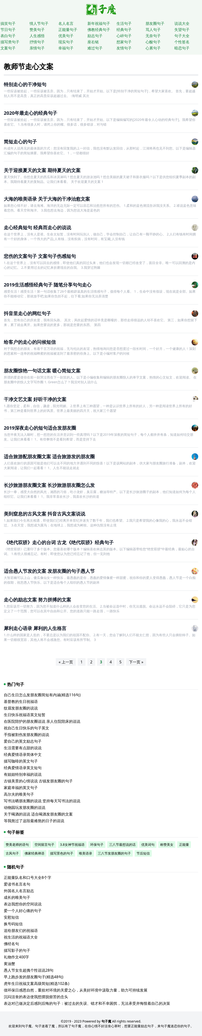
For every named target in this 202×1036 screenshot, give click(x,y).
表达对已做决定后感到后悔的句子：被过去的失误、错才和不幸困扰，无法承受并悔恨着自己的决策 (87, 1003)
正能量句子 (67, 29)
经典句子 (124, 29)
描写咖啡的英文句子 (21, 761)
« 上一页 (66, 662)
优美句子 (65, 35)
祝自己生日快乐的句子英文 (26, 728)
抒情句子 (37, 41)
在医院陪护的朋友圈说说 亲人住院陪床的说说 (42, 721)
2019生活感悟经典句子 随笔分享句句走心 (47, 285)
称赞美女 (166, 844)
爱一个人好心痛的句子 (23, 910)
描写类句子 (9, 41)
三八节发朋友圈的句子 (114, 853)
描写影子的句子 (17, 950)
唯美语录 (85, 853)
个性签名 (181, 41)
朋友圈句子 (155, 23)
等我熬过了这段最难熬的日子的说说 (34, 820)
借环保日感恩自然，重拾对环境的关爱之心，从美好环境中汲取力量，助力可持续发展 (75, 990)
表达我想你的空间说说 (23, 904)
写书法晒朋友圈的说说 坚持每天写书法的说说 (42, 800)
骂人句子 (153, 29)
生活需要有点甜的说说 (23, 747)
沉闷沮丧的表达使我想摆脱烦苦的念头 (36, 996)
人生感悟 (37, 35)
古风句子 (12, 853)
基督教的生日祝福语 (21, 701)
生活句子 (124, 23)
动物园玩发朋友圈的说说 (24, 807)
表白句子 (8, 35)
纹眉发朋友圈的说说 (21, 708)
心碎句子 (124, 35)
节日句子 (8, 29)
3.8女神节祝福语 (72, 844)
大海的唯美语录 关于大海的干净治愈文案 (47, 199)
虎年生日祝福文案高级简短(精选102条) (36, 983)
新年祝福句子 (98, 23)
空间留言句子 (44, 844)
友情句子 (124, 48)
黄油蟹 (9, 963)
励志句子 (95, 35)
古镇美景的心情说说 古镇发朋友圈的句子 (38, 781)
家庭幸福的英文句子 (21, 787)
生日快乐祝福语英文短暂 (24, 714)
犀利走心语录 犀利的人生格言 (35, 628)
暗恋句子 (181, 48)
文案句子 (8, 48)
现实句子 (65, 41)
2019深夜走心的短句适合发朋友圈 (40, 428)
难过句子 (95, 48)
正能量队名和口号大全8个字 (27, 877)
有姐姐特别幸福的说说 (23, 774)
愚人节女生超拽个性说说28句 (28, 970)
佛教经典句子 (98, 29)
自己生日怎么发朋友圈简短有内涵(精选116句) (42, 694)
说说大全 (181, 23)
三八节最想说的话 (122, 844)
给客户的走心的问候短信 (30, 342)
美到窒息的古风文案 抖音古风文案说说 (44, 514)
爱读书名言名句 (17, 884)
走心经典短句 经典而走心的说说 (37, 227)
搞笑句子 (8, 23)
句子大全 (181, 35)
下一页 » (136, 662)
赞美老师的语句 (17, 844)
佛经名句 (11, 943)
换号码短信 (13, 923)
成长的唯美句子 (17, 897)
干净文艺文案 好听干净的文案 (35, 399)
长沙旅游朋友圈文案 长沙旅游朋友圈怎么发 (49, 485)
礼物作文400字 (16, 957)
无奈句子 (153, 35)
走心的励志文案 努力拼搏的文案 (37, 599)
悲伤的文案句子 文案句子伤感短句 (40, 256)
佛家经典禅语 (34, 853)
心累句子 (153, 48)
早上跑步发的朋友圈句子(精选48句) (33, 976)
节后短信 (143, 853)
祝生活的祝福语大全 (21, 937)
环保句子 (96, 844)
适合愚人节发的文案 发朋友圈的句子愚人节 (49, 571)
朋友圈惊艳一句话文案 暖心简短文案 (42, 370)
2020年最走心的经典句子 (30, 113)
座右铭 (93, 41)
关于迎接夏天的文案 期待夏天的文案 (42, 170)
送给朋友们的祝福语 (21, 930)
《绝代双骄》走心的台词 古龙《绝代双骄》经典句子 (59, 542)
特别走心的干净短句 (25, 84)
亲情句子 (37, 48)
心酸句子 (153, 41)
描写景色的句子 (61, 853)
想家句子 (124, 41)
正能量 (184, 844)
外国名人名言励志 (19, 890)
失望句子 (181, 29)
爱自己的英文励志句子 (23, 741)
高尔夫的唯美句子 (19, 794)
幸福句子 (65, 48)
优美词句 (148, 844)
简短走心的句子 (20, 141)
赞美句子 (37, 29)
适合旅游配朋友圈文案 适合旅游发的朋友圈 (49, 456)
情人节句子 (39, 23)
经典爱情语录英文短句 (23, 767)
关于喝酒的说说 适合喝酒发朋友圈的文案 (38, 814)
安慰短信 (11, 917)
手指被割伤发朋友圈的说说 (26, 734)
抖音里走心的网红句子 (27, 313)
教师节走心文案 (28, 66)
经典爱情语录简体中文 (23, 754)
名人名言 (65, 23)
